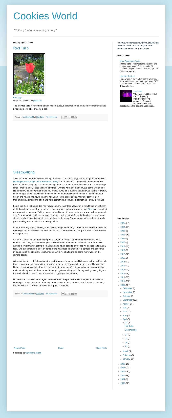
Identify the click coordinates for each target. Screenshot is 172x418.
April (125, 319)
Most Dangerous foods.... (131, 61)
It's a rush (137, 91)
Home (61, 348)
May (125, 315)
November (128, 292)
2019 (123, 246)
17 (126, 335)
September (128, 300)
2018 (123, 250)
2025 (123, 223)
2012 (123, 273)
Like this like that (127, 76)
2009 (123, 285)
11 (126, 338)
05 (126, 346)
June (125, 311)
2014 (123, 266)
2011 (123, 277)
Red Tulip (21, 48)
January (126, 359)
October (126, 296)
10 (126, 342)
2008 (123, 364)
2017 (123, 254)
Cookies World (45, 15)
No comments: (52, 117)
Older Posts (101, 348)
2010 (123, 281)
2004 (123, 379)
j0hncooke (37, 101)
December (128, 288)
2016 (123, 258)
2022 (123, 235)
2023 (123, 231)
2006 (123, 371)
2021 (123, 238)
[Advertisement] (60, 145)
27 (126, 323)
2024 (123, 227)
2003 (123, 383)
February (127, 355)
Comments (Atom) (33, 353)
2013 (123, 269)
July (125, 308)
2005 (123, 375)
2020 (123, 242)
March (126, 351)
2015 (123, 262)
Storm (91, 209)
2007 (123, 368)
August (126, 304)
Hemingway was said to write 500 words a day (35, 181)
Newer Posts (19, 348)
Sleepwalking (24, 172)
